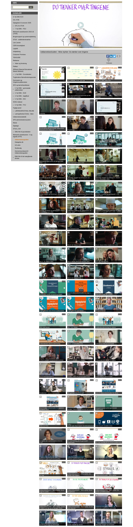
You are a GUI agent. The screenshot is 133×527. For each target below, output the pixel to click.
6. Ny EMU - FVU (20, 105)
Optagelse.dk (19, 142)
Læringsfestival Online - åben (24, 114)
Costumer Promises (19, 54)
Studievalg (18, 148)
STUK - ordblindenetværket (22, 39)
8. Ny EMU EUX (18, 17)
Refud (15, 123)
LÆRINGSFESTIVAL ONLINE (24, 111)
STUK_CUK (17, 129)
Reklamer (16, 60)
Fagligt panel (17, 108)
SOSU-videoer (17, 102)
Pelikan (15, 66)
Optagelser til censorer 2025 (22, 23)
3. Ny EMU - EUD (20, 93)
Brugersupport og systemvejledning (24, 36)
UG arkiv (17, 145)
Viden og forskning (21, 63)
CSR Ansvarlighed (19, 45)
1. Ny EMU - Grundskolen (23, 74)
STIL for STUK (19, 26)
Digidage (16, 126)
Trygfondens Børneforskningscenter (24, 77)
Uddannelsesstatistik (19, 117)
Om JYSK (16, 20)
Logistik (15, 48)
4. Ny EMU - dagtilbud (22, 96)
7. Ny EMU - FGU (20, 29)
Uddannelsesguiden (22, 139)
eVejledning (17, 51)
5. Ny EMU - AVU (20, 99)
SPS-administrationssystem (22, 120)
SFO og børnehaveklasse (21, 85)
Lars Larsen (17, 42)
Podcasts (109, 63)
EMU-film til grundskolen (22, 132)
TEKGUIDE (16, 57)
